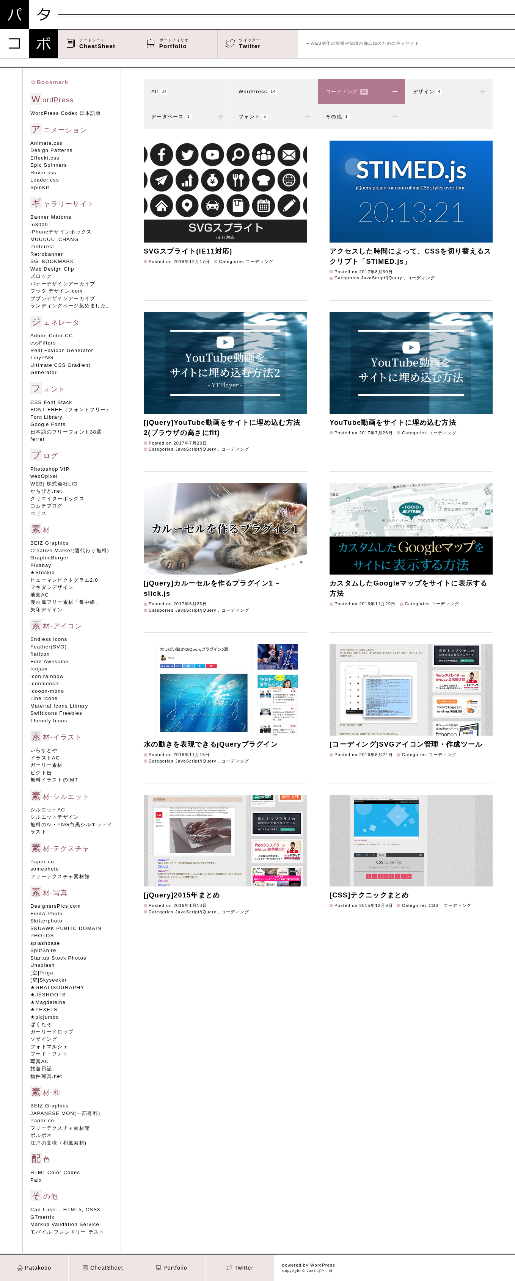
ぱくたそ (41, 1024)
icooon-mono (47, 691)
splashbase (45, 943)
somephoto (44, 869)
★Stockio (42, 572)
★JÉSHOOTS (48, 995)
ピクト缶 (41, 772)
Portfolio (171, 1268)
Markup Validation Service (64, 1224)
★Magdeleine (48, 1002)
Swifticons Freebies (56, 713)
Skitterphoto (46, 921)
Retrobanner (46, 254)
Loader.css (44, 180)
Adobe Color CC (51, 335)
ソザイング (43, 1039)
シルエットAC (47, 810)
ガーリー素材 (46, 765)
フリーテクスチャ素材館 (60, 876)
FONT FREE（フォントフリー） (70, 409)
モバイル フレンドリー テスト (67, 1232)
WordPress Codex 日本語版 (65, 113)
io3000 (39, 224)
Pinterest (42, 246)
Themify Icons (49, 720)
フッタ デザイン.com (56, 291)
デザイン (449, 92)
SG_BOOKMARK (52, 261)
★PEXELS (44, 1009)
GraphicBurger (49, 558)
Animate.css (46, 143)
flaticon (40, 654)
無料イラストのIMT (54, 780)
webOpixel (44, 476)
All (159, 92)
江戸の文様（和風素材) (58, 1143)
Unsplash (42, 965)
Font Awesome (49, 661)
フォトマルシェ (49, 1046)
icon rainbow (47, 676)
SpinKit (39, 187)
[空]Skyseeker (48, 980)
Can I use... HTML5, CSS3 (65, 1209)
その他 (361, 117)
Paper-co (42, 861)
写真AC (39, 1061)
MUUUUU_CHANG (54, 239)
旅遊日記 (41, 1068)
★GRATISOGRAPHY (57, 987)
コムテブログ (46, 506)
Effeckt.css (45, 158)
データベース (187, 117)
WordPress (258, 92)
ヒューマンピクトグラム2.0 (64, 580)
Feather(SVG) (48, 647)
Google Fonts (48, 424)
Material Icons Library (59, 706)
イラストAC (45, 758)
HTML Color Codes (55, 1172)
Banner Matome (51, 217)
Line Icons (44, 698)
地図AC (39, 595)
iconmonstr (44, 683)
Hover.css (43, 172)
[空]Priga (41, 973)
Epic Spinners (48, 165)
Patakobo (34, 1268)
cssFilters (43, 343)
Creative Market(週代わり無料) (69, 550)
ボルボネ (41, 1135)
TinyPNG (41, 357)
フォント (274, 117)
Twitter (239, 1268)
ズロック (41, 276)
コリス (38, 513)
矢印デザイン (46, 609)
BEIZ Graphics (49, 543)
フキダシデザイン (52, 587)
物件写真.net (46, 1076)
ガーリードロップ (52, 1032)
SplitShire (43, 950)
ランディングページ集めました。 (70, 306)
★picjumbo (44, 1017)
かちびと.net (46, 491)
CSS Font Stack (51, 402)
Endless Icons (49, 639)
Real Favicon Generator (61, 350)
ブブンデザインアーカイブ (62, 298)
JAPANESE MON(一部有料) (65, 1113)
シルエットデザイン (54, 817)
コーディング (361, 92)
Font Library (46, 417)
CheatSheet (102, 1268)
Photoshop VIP (49, 469)
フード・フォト (49, 1054)
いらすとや (43, 750)
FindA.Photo (46, 913)
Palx (36, 1180)
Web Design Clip (52, 269)
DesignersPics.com (55, 906)
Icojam (39, 669)
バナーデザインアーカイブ (62, 284)
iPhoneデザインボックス (61, 232)
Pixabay (40, 565)
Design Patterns (51, 150)
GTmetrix (42, 1217)
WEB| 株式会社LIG (54, 484)
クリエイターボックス (57, 498)
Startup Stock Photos (58, 958)
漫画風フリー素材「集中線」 (65, 602)
